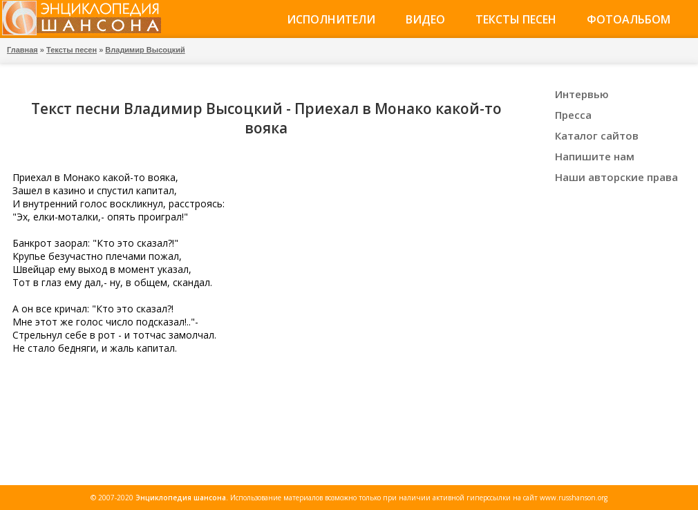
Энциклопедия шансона (180, 497)
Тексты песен (515, 19)
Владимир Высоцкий (145, 50)
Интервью (582, 94)
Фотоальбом (628, 19)
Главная (22, 50)
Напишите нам (594, 156)
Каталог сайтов (597, 135)
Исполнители (331, 19)
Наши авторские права (616, 177)
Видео (425, 19)
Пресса (573, 115)
